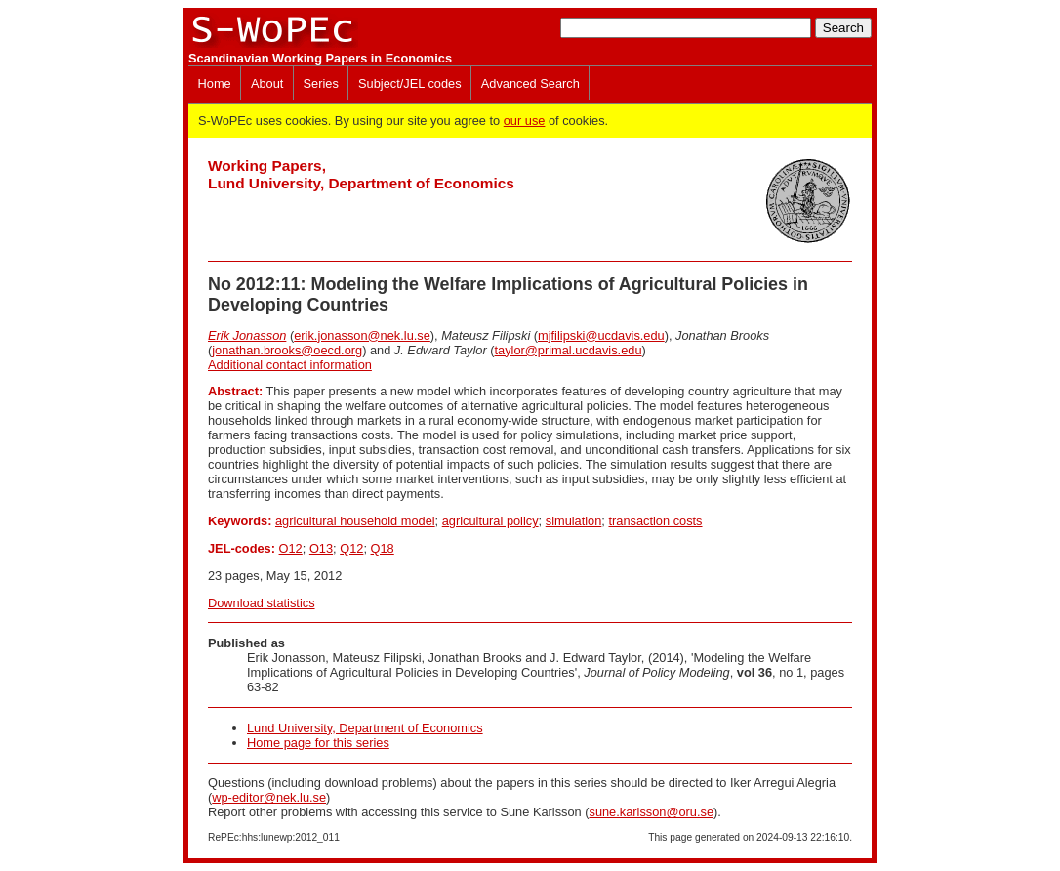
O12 (291, 548)
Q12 (351, 548)
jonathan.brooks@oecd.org (287, 350)
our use (525, 120)
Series (321, 83)
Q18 (382, 548)
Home (214, 83)
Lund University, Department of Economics (365, 728)
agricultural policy (490, 521)
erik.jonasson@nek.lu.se (362, 335)
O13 (321, 548)
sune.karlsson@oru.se (651, 812)
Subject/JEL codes (410, 83)
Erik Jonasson (247, 335)
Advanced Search (530, 83)
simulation (574, 521)
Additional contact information (290, 364)
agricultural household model (355, 521)
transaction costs (655, 521)
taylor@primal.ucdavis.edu (568, 350)
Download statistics (261, 603)
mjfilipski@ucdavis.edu (601, 335)
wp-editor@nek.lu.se (269, 797)
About (267, 83)
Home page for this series (318, 742)
